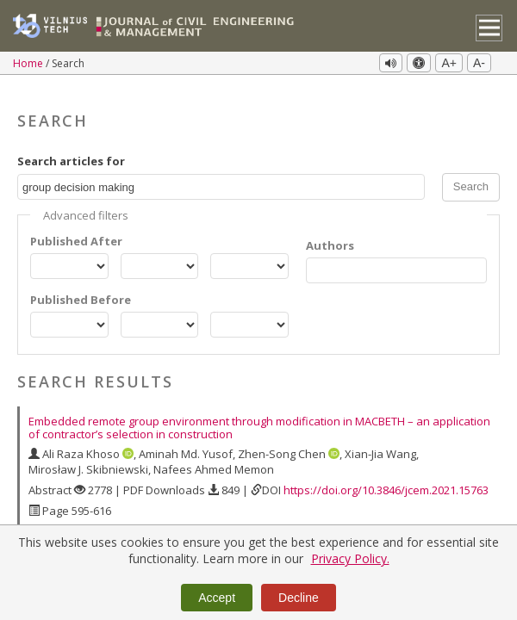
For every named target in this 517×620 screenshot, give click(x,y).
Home (29, 63)
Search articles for (71, 146)
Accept (216, 597)
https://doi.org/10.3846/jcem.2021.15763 (386, 475)
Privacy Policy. (350, 558)
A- (479, 63)
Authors (330, 231)
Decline (298, 597)
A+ (449, 63)
